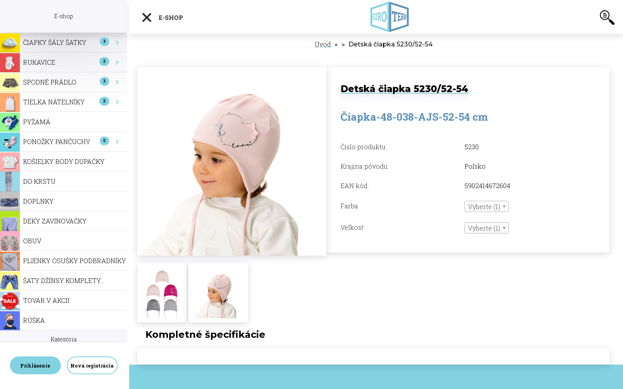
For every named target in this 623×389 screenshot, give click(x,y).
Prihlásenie (35, 365)
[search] (607, 19)
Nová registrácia (92, 365)
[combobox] (486, 206)
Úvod (323, 44)
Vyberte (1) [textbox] (484, 206)
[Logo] (390, 17)
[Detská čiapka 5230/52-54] (231, 71)
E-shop (162, 17)
